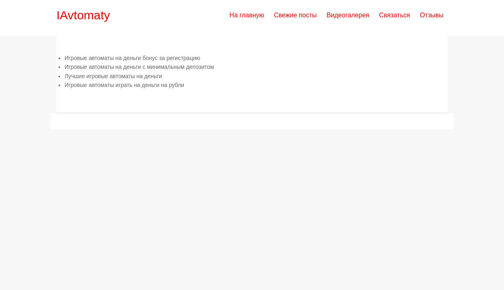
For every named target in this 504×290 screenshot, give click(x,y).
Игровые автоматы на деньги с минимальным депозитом (139, 67)
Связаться (394, 15)
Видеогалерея (348, 15)
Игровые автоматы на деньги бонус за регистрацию (132, 58)
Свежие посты (295, 15)
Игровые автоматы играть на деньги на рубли (124, 85)
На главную (246, 15)
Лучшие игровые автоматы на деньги (113, 76)
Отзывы (432, 15)
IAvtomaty (83, 15)
